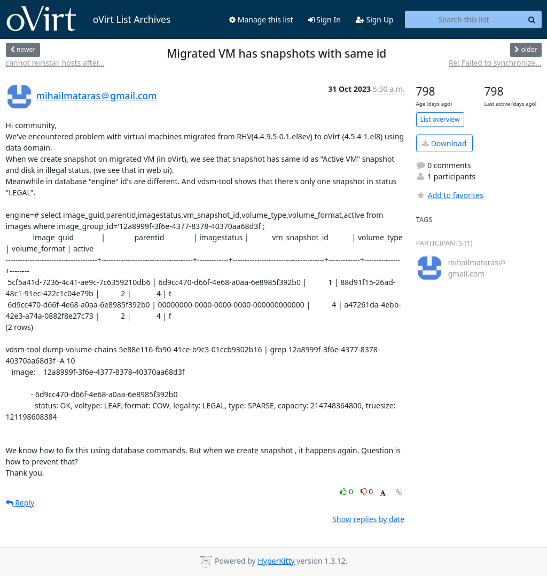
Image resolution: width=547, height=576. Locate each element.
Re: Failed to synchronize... (495, 63)
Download (444, 143)
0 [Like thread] (347, 491)
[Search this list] (464, 20)
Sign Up (375, 19)
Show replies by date (368, 519)
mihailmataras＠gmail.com (96, 95)
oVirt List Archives (88, 19)
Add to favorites (449, 195)
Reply (20, 503)
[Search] (532, 20)
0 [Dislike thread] (367, 491)
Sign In (324, 19)
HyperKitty (275, 561)
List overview (440, 119)
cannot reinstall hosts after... (55, 63)
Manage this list (261, 19)
